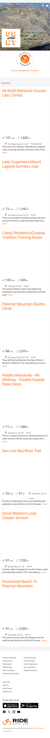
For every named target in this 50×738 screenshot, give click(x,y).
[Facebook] (4, 711)
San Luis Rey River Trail (21, 450)
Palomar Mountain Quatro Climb (23, 306)
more (4, 152)
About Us (6, 682)
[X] (9, 711)
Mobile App (7, 667)
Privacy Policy (7, 731)
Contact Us (7, 692)
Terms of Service (38, 728)
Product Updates (9, 658)
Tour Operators (30, 667)
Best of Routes (8, 671)
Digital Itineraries (30, 671)
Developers (7, 664)
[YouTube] (18, 711)
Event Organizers (31, 664)
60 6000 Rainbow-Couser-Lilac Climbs (24, 93)
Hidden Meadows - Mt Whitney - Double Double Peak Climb (23, 380)
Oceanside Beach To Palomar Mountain (19, 583)
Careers (6, 685)
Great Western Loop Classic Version (19, 515)
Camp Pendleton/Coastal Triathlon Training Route (23, 235)
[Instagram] (13, 711)
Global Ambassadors (11, 674)
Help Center (7, 689)
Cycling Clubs (29, 661)
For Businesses (30, 658)
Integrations (8, 661)
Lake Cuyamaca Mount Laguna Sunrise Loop (21, 164)
